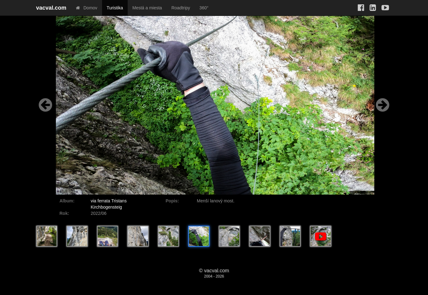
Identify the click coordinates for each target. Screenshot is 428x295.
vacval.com (51, 8)
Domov (86, 7)
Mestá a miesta (147, 7)
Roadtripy (180, 7)
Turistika (115, 7)
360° (204, 7)
